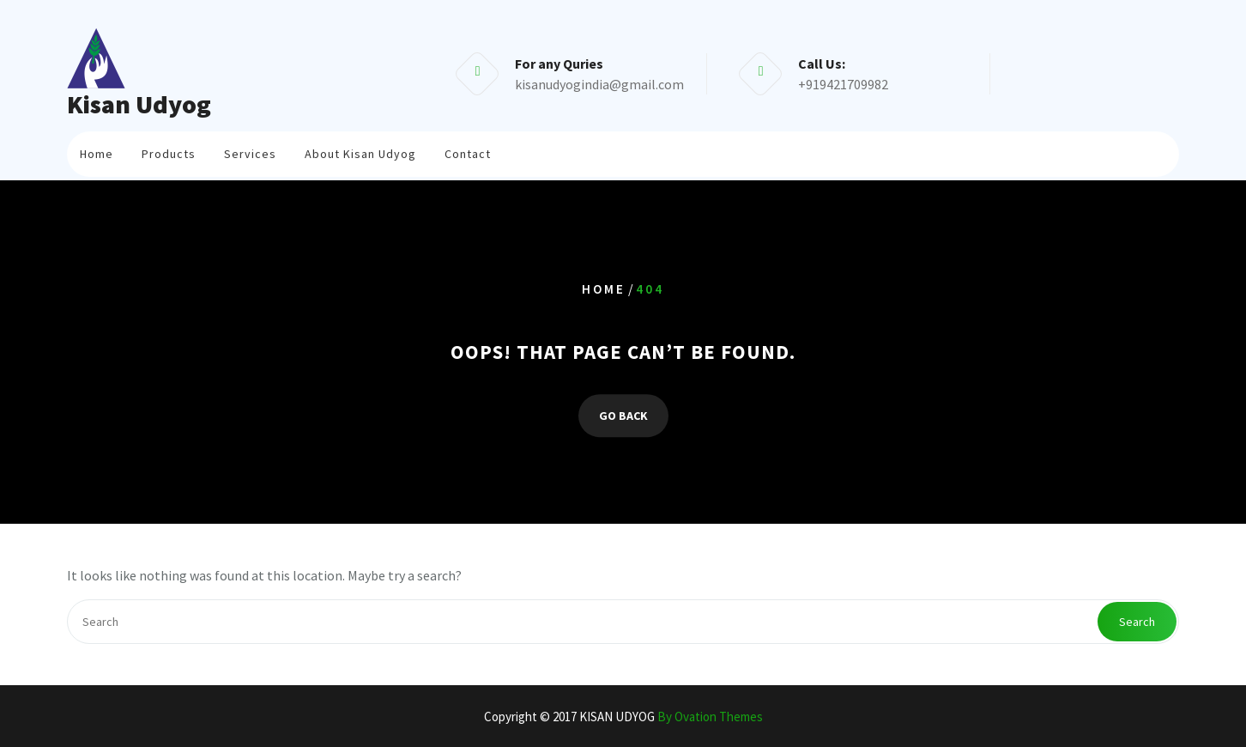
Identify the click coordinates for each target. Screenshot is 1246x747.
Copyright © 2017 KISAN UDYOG (623, 716)
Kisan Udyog (139, 104)
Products (169, 150)
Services (250, 150)
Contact (468, 150)
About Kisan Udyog (360, 150)
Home (96, 150)
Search (1137, 621)
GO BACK (623, 415)
